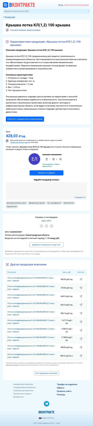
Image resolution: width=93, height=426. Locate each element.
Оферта (60, 388)
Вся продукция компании (46, 373)
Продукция (9, 17)
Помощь (61, 394)
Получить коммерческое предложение (25, 119)
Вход (60, 5)
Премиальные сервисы (22, 394)
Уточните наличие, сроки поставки (25, 30)
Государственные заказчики (24, 387)
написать (81, 279)
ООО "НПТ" (46, 221)
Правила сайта (64, 391)
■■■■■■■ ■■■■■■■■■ (52, 154)
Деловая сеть (18, 397)
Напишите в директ (12, 365)
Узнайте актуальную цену (19, 142)
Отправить (79, 197)
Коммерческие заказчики (23, 384)
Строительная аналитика (23, 391)
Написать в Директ (46, 173)
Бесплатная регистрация (77, 5)
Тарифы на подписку (67, 384)
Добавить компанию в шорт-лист (46, 245)
